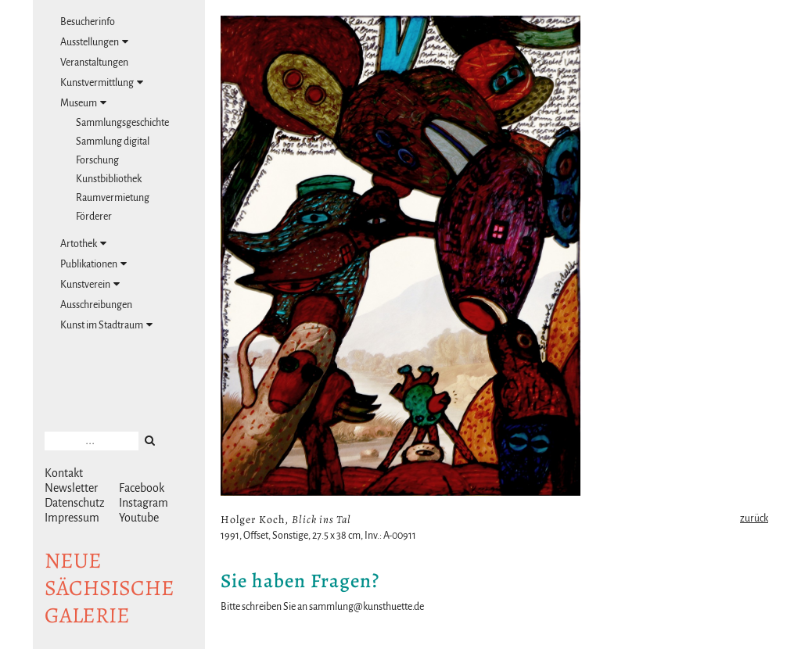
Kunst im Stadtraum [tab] (106, 325)
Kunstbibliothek (109, 179)
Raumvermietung (112, 197)
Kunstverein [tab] (90, 284)
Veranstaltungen (94, 62)
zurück (754, 518)
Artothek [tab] (83, 243)
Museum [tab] (83, 103)
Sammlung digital (112, 141)
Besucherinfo (87, 21)
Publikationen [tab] (93, 264)
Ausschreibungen (96, 304)
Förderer (94, 216)
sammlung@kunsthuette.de (366, 606)
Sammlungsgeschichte (122, 122)
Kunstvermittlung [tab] (101, 82)
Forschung (97, 160)
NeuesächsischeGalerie (109, 588)
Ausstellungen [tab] (94, 42)
